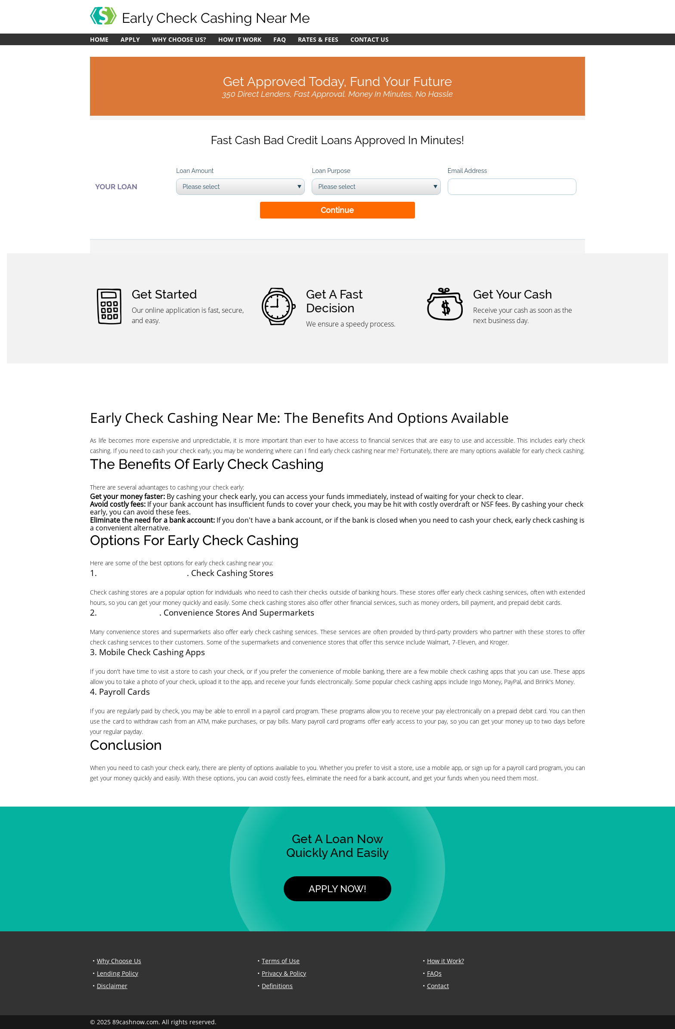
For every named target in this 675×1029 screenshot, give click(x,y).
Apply (130, 39)
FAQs (434, 973)
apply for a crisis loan (143, 572)
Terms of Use (281, 961)
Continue (337, 210)
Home (99, 39)
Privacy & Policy (284, 973)
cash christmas (129, 612)
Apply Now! (337, 888)
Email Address (467, 170)
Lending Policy (117, 973)
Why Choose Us (119, 961)
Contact (438, 986)
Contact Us (369, 39)
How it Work (239, 39)
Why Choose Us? (179, 39)
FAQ (279, 39)
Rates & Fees (318, 39)
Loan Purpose (331, 170)
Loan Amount (195, 170)
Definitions (277, 986)
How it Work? (445, 961)
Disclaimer (112, 986)
